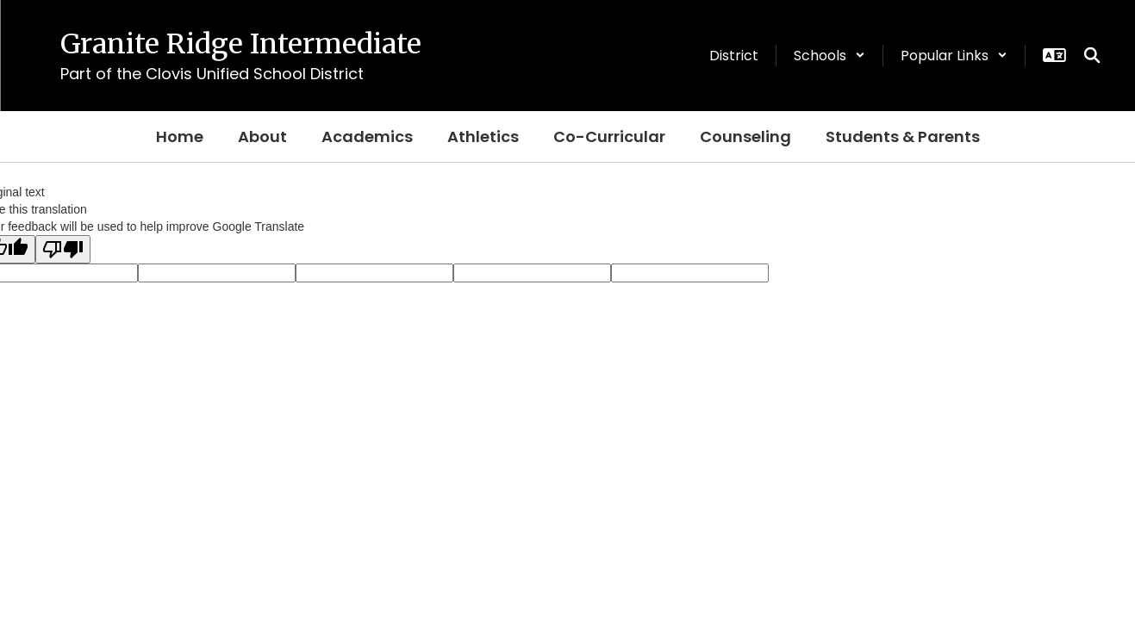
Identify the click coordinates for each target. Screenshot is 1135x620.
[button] (829, 55)
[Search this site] (1092, 55)
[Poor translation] (62, 249)
